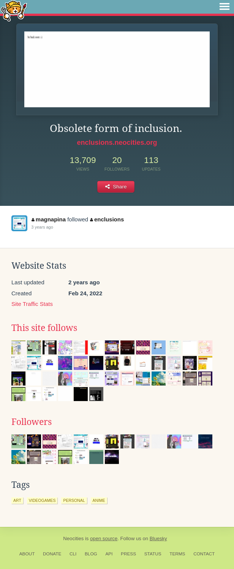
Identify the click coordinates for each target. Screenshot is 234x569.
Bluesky (158, 538)
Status (152, 553)
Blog (91, 553)
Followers (31, 422)
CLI (73, 553)
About (27, 553)
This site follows (44, 328)
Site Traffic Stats (32, 304)
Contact (204, 553)
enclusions (107, 219)
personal (74, 500)
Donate (52, 553)
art (17, 500)
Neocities (73, 538)
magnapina (49, 219)
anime (99, 500)
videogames (42, 500)
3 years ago (42, 227)
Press (128, 553)
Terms (177, 553)
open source (103, 538)
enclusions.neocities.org (117, 142)
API (108, 553)
